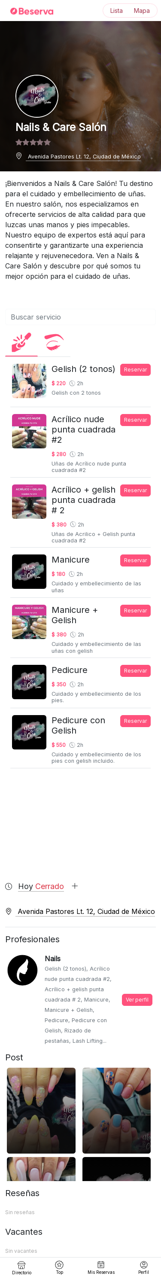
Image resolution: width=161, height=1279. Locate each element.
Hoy (48, 886)
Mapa (142, 10)
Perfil (143, 1268)
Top (59, 1268)
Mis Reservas (101, 1268)
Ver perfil (137, 999)
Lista (116, 10)
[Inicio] (26, 11)
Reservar (135, 369)
